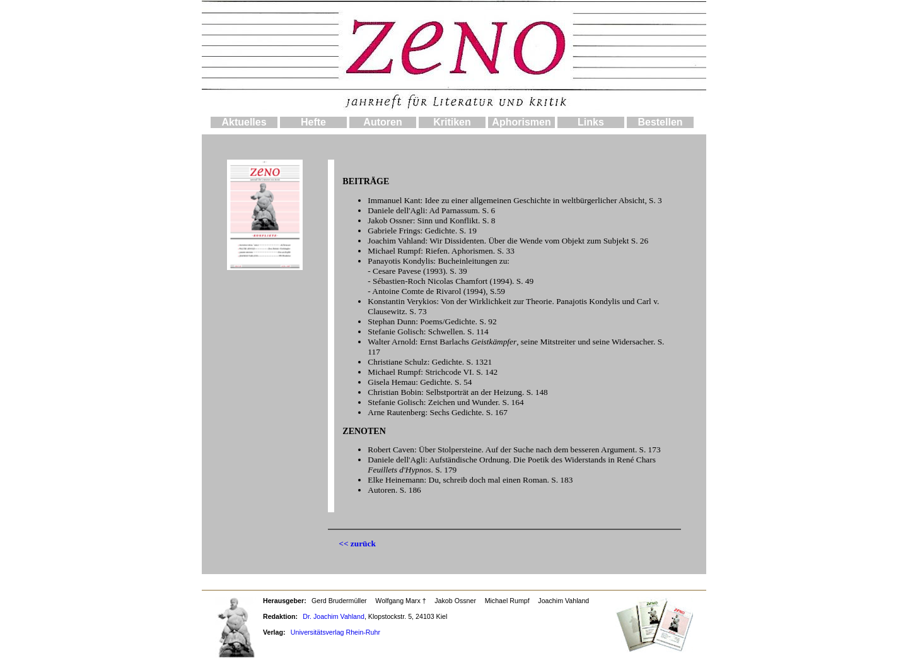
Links (591, 122)
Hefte (313, 122)
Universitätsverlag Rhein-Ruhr (335, 632)
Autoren (382, 122)
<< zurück (357, 543)
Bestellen (659, 122)
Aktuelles (243, 122)
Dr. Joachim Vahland (333, 616)
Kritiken (452, 122)
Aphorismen (521, 122)
